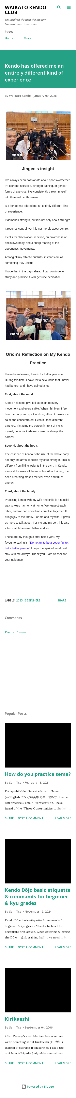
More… (28, 38)
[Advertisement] (38, 672)
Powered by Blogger (38, 1086)
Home (9, 38)
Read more (63, 818)
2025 (19, 600)
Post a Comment (18, 632)
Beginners (32, 600)
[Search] (59, 7)
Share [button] (61, 600)
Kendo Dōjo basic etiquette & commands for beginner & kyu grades (38, 896)
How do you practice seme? (38, 774)
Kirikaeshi (17, 1018)
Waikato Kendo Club (25, 9)
